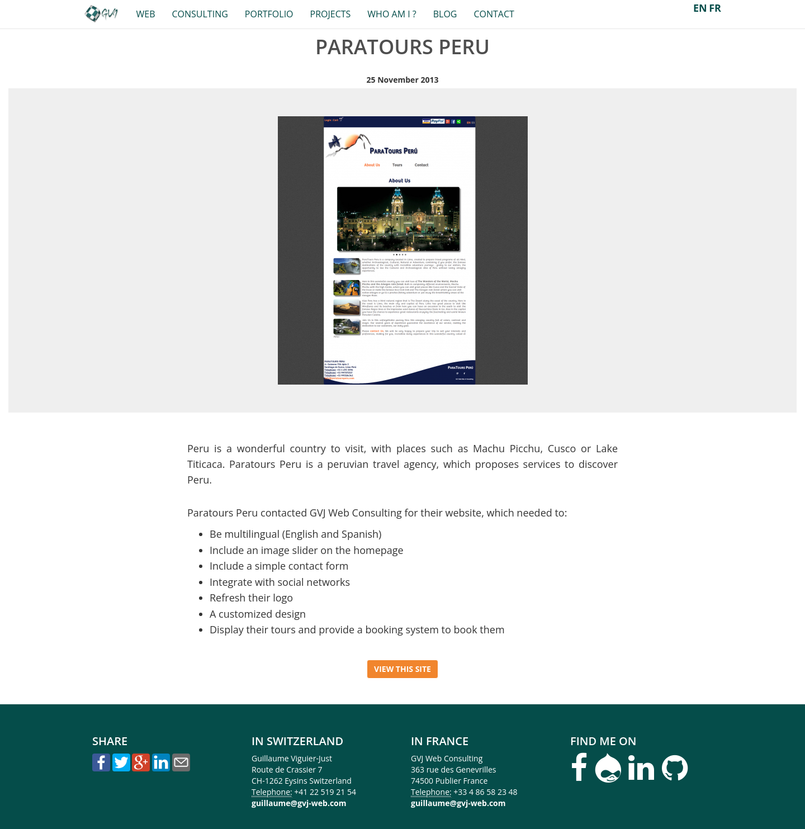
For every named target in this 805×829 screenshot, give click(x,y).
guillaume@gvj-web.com (299, 803)
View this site (402, 669)
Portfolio (269, 14)
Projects (330, 14)
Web (145, 14)
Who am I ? (391, 14)
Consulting (200, 14)
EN (700, 8)
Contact (493, 14)
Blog (445, 14)
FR (715, 8)
